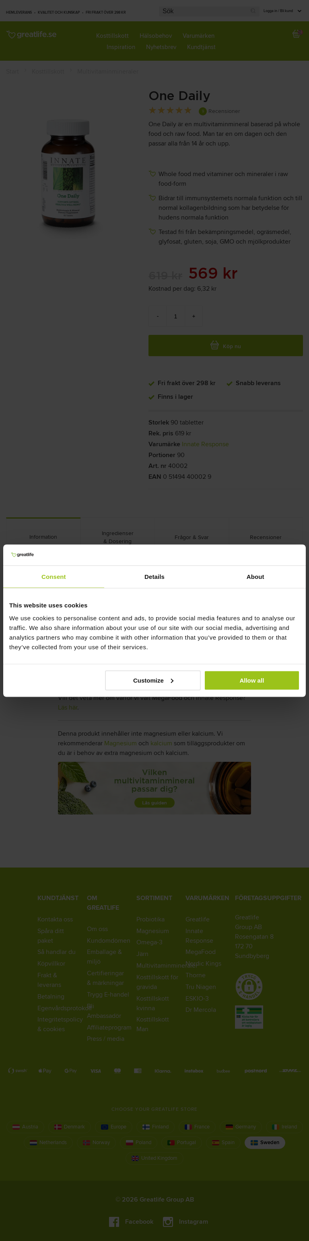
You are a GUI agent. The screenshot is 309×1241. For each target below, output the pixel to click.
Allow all (251, 680)
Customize (153, 680)
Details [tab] (154, 576)
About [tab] (255, 576)
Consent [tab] (53, 576)
